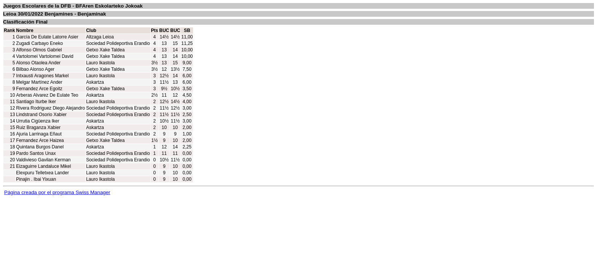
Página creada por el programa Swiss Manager (57, 192)
